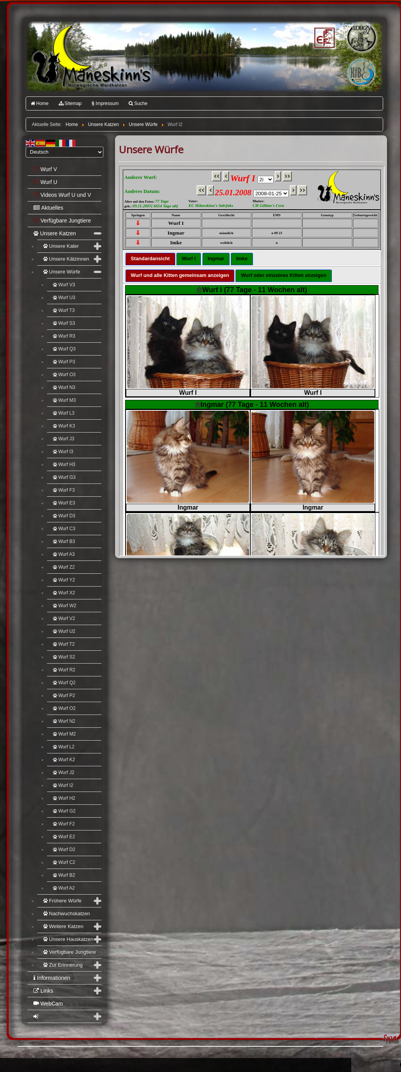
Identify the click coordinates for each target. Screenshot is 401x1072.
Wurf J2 (63, 772)
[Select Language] (64, 152)
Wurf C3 (64, 528)
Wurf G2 (64, 811)
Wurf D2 (64, 849)
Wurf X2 (64, 593)
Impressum (105, 103)
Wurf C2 (64, 862)
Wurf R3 (64, 336)
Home (40, 103)
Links (43, 991)
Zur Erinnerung (63, 965)
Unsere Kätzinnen (66, 259)
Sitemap (70, 103)
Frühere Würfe (62, 901)
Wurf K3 (64, 426)
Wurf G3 (64, 477)
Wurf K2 (64, 759)
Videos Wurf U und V (62, 195)
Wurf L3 (64, 413)
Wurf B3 (64, 541)
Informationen (51, 978)
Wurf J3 (63, 438)
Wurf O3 (64, 374)
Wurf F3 (64, 490)
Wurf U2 (64, 631)
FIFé (323, 37)
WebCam (48, 1003)
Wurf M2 (64, 734)
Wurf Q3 (64, 349)
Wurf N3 (64, 387)
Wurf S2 (64, 657)
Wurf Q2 (64, 682)
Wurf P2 (64, 695)
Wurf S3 (64, 323)
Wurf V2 (64, 618)
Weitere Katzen (63, 926)
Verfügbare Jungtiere (62, 220)
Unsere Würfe (61, 272)
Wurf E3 (64, 503)
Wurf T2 (64, 644)
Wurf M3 (64, 400)
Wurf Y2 (64, 580)
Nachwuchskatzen (66, 913)
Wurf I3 (63, 451)
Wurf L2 (64, 747)
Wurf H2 (64, 798)
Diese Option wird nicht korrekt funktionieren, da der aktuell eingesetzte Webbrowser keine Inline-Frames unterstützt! (252, 361)
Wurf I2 (63, 785)
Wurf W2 (64, 605)
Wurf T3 (64, 310)
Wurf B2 (64, 875)
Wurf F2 (64, 824)
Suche (138, 103)
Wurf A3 (64, 554)
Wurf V (45, 169)
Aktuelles (48, 208)
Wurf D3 (64, 515)
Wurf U (45, 182)
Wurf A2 (64, 888)
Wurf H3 (64, 464)
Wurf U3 (64, 297)
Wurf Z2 (64, 567)
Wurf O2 (64, 708)
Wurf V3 (64, 284)
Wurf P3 (64, 361)
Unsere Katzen (54, 233)
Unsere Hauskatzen (68, 939)
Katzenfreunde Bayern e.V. (345, 61)
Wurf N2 (64, 721)
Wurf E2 (64, 836)
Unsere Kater (61, 246)
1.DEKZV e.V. (360, 37)
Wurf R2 (64, 670)
